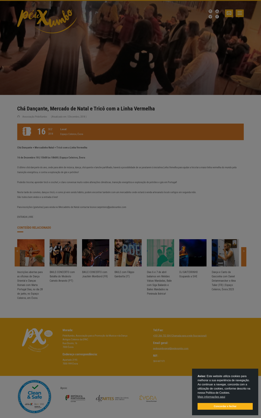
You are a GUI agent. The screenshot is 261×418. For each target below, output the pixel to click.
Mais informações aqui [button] (211, 396)
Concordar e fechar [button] (225, 406)
